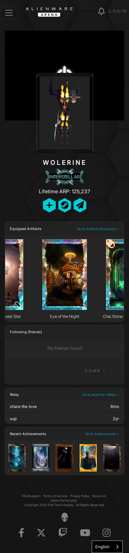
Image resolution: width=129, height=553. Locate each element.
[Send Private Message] (80, 205)
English (102, 546)
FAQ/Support (31, 496)
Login (118, 11)
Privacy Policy (80, 496)
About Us (99, 496)
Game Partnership (64, 500)
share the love (23, 406)
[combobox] (107, 547)
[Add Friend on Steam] (64, 205)
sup (13, 418)
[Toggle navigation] (9, 12)
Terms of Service (55, 496)
